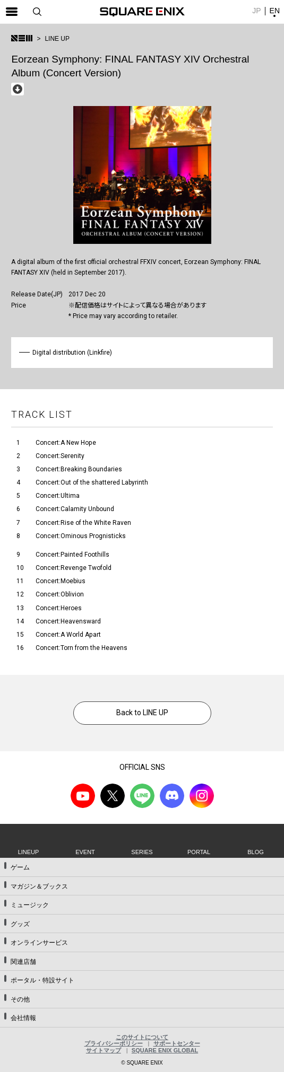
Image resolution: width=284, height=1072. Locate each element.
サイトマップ (103, 1050)
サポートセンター (176, 1043)
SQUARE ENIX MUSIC (21, 38)
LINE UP (57, 38)
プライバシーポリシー (113, 1043)
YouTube (83, 796)
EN (275, 10)
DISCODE (172, 796)
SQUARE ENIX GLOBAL (165, 1050)
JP (256, 10)
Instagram (202, 796)
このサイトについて (142, 1037)
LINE (142, 796)
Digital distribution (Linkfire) (72, 352)
